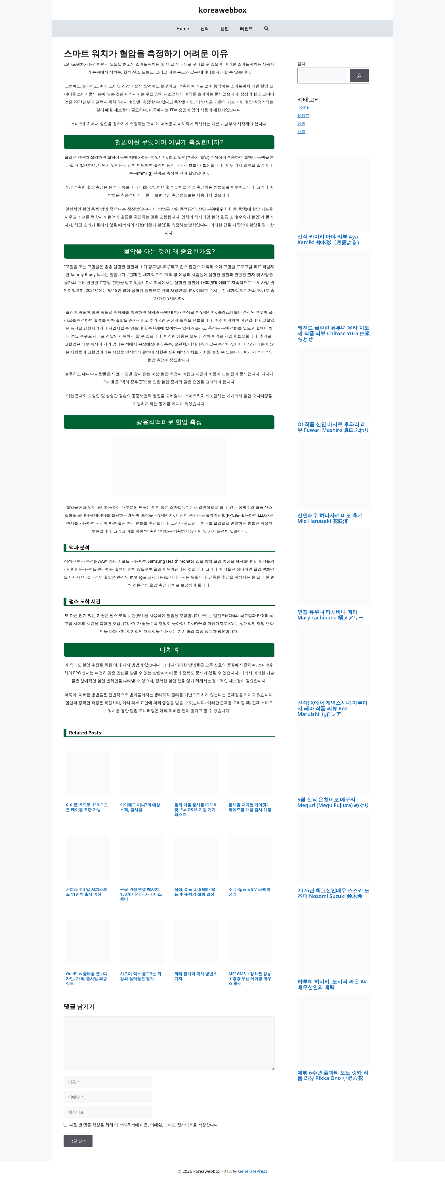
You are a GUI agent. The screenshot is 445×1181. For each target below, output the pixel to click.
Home (183, 28)
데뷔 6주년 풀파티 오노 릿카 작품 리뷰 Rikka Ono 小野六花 (332, 1075)
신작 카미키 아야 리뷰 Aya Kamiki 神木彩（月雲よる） (329, 239)
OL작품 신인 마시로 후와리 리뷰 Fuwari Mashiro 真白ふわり (333, 427)
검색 (301, 63)
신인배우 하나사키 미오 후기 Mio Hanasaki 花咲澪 (330, 518)
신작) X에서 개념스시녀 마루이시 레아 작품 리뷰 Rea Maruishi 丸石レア (332, 708)
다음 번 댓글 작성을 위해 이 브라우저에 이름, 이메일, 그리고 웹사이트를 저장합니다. (144, 1124)
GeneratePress (252, 1171)
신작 (204, 28)
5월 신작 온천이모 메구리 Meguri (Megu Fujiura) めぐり (333, 802)
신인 (224, 28)
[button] (266, 28)
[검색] (359, 75)
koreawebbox (222, 10)
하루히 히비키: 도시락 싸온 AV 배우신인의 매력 (332, 984)
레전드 (246, 28)
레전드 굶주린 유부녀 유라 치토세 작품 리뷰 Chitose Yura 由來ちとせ (333, 333)
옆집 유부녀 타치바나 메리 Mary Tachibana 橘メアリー (330, 614)
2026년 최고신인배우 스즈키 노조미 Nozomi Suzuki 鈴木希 (333, 893)
